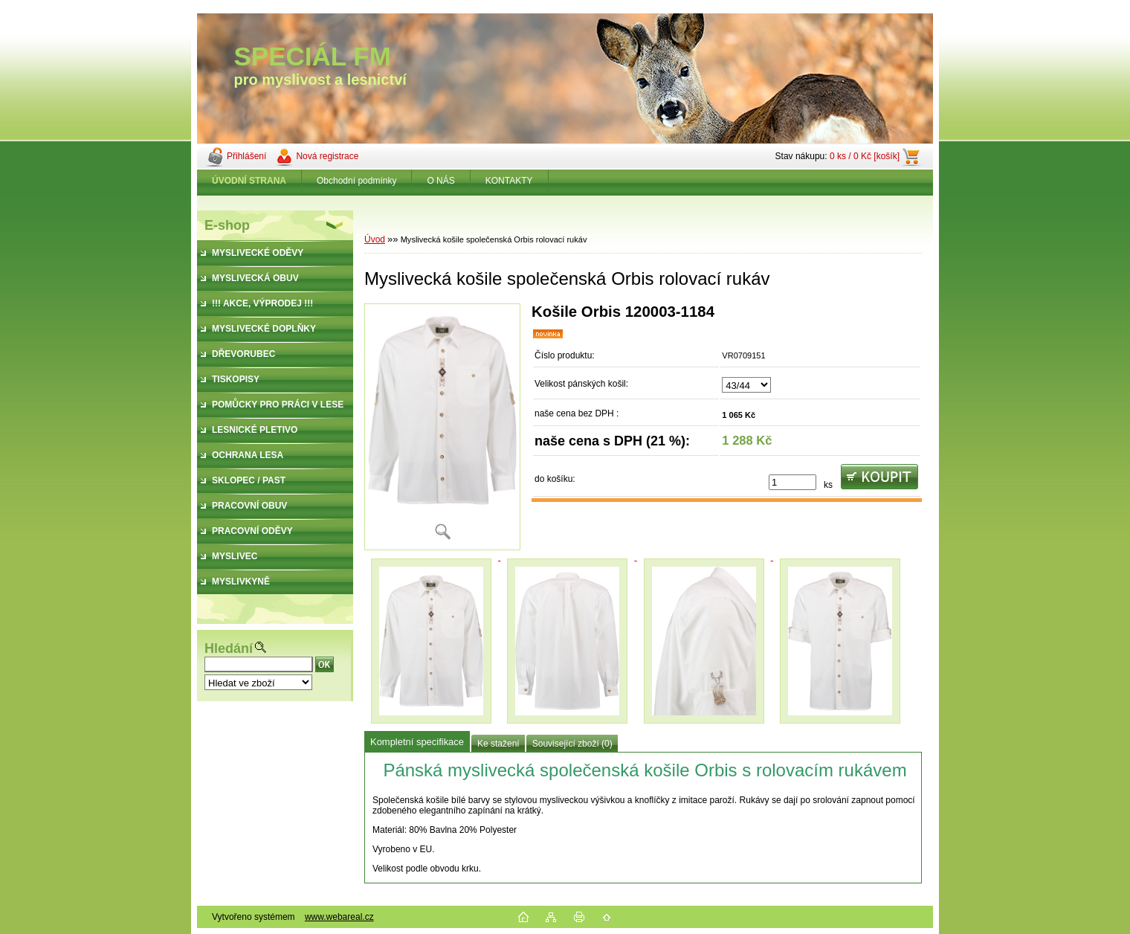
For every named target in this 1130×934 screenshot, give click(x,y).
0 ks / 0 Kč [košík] (865, 156)
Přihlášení (246, 156)
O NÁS (440, 180)
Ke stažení (498, 743)
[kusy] (792, 482)
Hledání (228, 648)
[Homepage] (249, 181)
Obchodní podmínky (356, 180)
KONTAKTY (509, 180)
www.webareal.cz (339, 917)
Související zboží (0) (572, 743)
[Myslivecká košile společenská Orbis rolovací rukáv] (442, 427)
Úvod (374, 239)
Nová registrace (327, 156)
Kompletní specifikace (417, 741)
